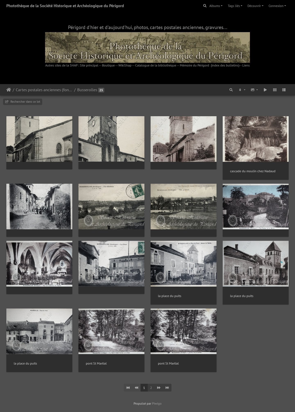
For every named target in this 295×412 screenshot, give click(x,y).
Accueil (8, 90)
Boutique (108, 65)
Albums (214, 6)
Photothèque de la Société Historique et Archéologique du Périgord (65, 5)
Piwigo (157, 403)
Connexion (276, 6)
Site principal (89, 65)
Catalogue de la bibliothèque (155, 65)
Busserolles (87, 89)
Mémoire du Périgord (194, 65)
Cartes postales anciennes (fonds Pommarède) (44, 89)
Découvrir (254, 6)
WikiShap (125, 65)
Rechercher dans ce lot (22, 102)
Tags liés (234, 6)
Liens (246, 65)
